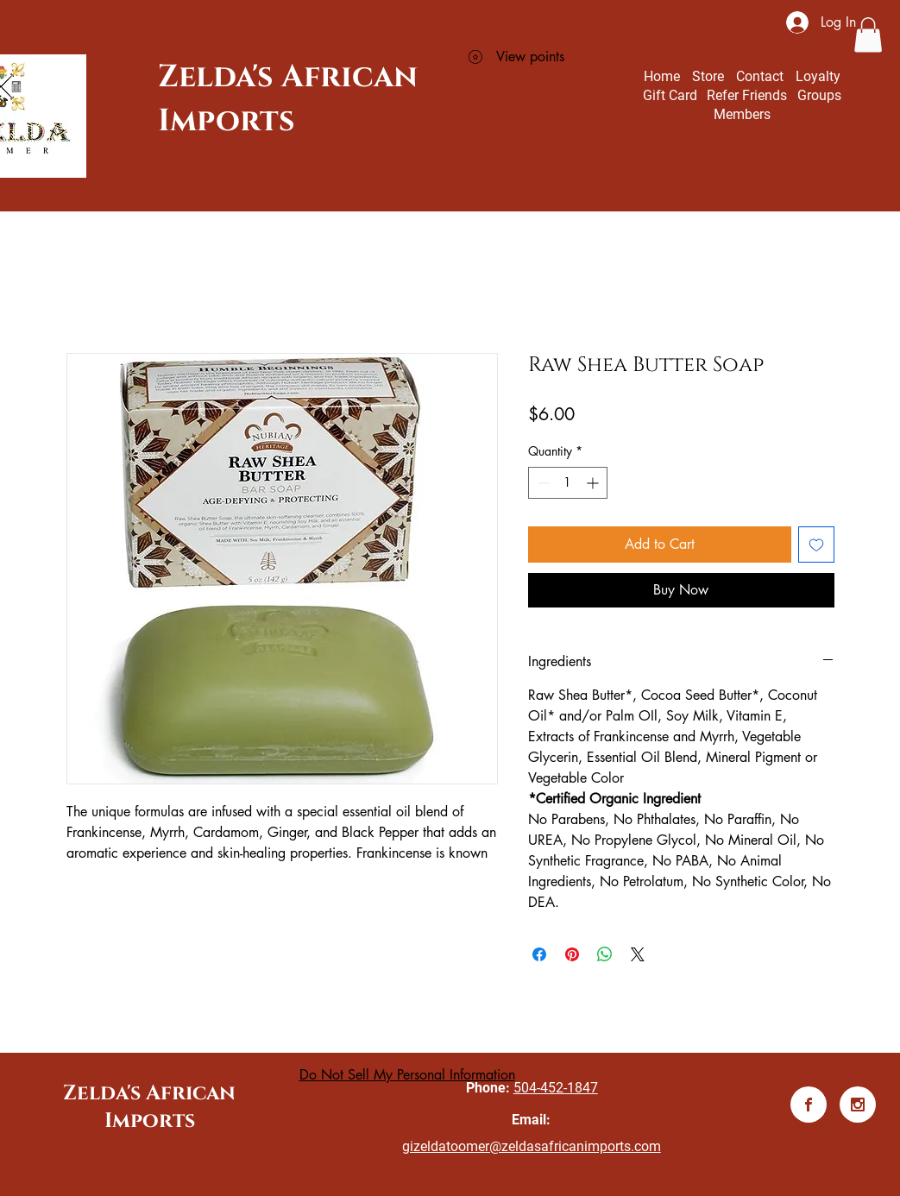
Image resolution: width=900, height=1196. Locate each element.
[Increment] (594, 483)
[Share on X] (637, 954)
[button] (868, 35)
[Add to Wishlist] (816, 544)
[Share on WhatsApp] (605, 954)
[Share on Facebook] (539, 954)
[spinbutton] (567, 483)
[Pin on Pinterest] (572, 954)
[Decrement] (541, 483)
